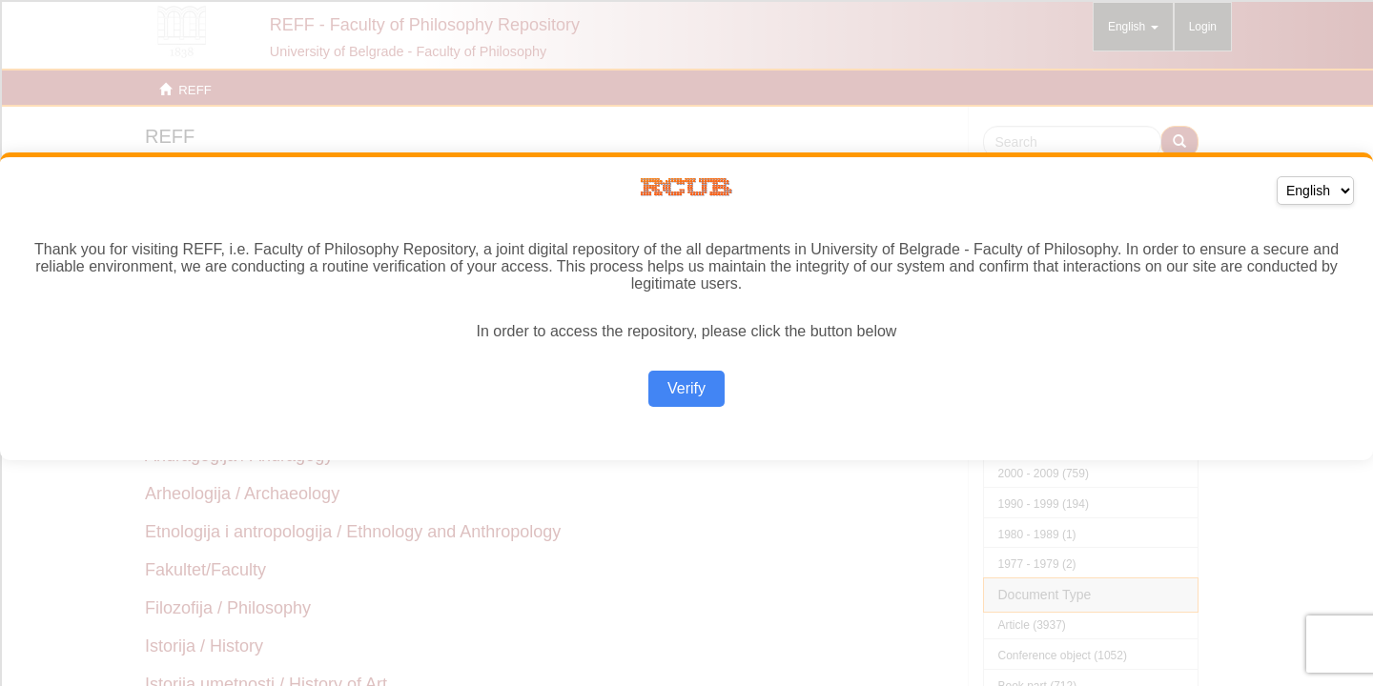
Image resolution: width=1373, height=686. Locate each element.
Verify (686, 388)
